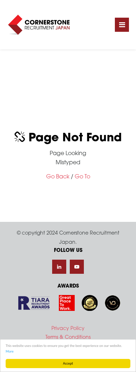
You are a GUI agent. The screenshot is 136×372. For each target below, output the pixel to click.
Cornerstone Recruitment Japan (38, 24)
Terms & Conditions (68, 337)
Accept (68, 363)
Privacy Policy (68, 328)
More (10, 351)
